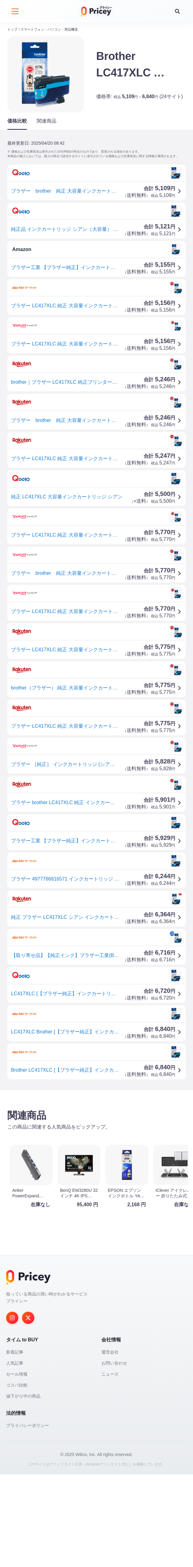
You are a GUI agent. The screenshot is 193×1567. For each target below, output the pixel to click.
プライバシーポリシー (27, 1518)
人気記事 (14, 1455)
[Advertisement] (96, 1140)
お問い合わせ (114, 1455)
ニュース (110, 1466)
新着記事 (14, 1444)
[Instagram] (12, 1410)
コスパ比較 (17, 1477)
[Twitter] (28, 1410)
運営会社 (110, 1444)
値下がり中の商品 (23, 1488)
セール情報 (17, 1466)
